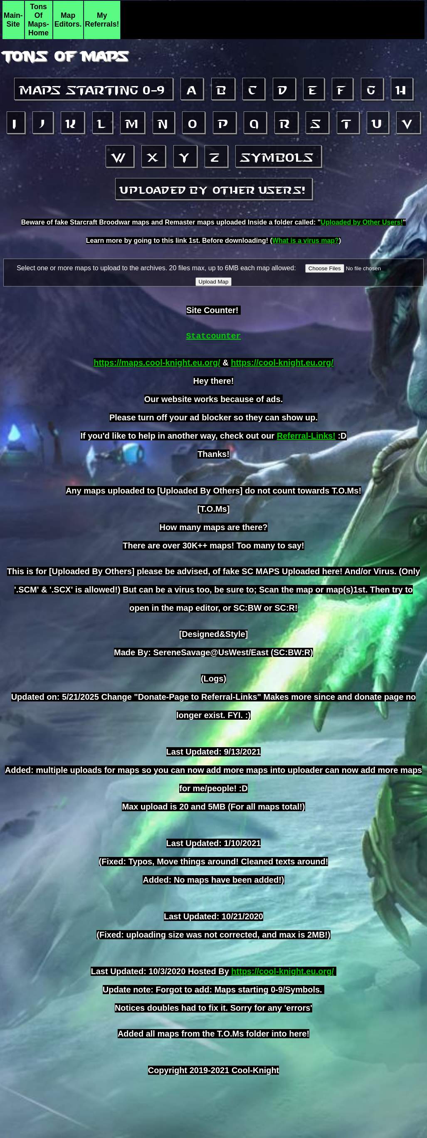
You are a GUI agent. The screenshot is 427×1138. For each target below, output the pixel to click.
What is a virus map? (305, 240)
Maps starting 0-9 (93, 90)
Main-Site (13, 19)
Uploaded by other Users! (214, 190)
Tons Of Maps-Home (38, 19)
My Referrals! (102, 19)
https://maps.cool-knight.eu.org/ (157, 362)
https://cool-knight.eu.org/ (282, 362)
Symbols (278, 157)
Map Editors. (68, 19)
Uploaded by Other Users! (361, 222)
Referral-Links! (306, 435)
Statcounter (213, 336)
